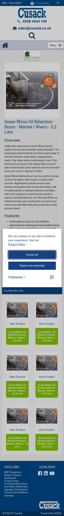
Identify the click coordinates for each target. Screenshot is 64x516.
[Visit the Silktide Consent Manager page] (52, 277)
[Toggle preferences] (16, 277)
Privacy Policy (16, 244)
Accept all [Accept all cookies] (32, 254)
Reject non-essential (32, 265)
